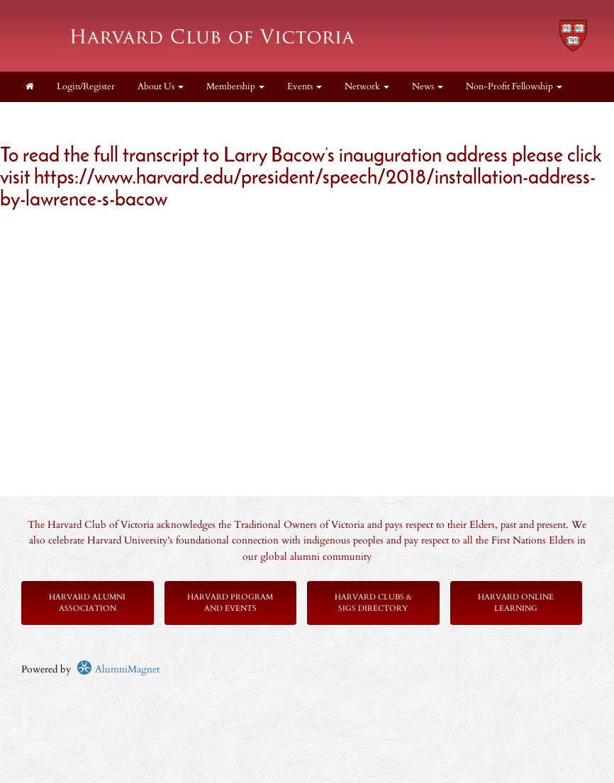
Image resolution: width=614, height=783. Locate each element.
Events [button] (304, 87)
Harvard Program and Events (230, 603)
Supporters (210, 117)
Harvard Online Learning (516, 603)
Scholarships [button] (54, 117)
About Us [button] (161, 87)
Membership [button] (235, 87)
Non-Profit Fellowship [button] (514, 87)
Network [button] (367, 87)
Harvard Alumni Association (87, 603)
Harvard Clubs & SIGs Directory (373, 603)
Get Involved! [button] (136, 117)
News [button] (427, 87)
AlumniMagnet (118, 669)
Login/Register (86, 87)
